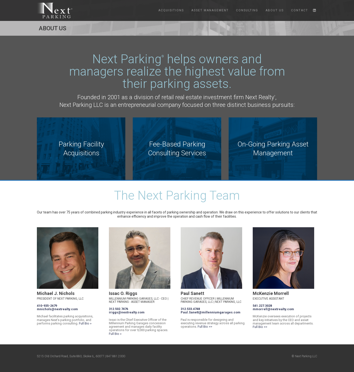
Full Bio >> (205, 326)
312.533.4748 (190, 309)
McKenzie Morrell (271, 293)
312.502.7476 (118, 309)
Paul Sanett (192, 293)
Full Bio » (85, 323)
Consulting (247, 10)
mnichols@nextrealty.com (57, 309)
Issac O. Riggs (123, 293)
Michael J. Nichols (55, 293)
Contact (299, 10)
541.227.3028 (262, 305)
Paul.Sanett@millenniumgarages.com (210, 312)
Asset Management (210, 10)
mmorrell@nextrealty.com (273, 309)
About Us (275, 10)
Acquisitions (171, 10)
